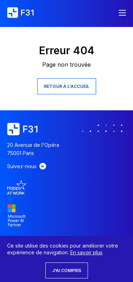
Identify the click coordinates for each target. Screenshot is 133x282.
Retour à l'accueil (66, 86)
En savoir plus (86, 252)
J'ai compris (66, 270)
